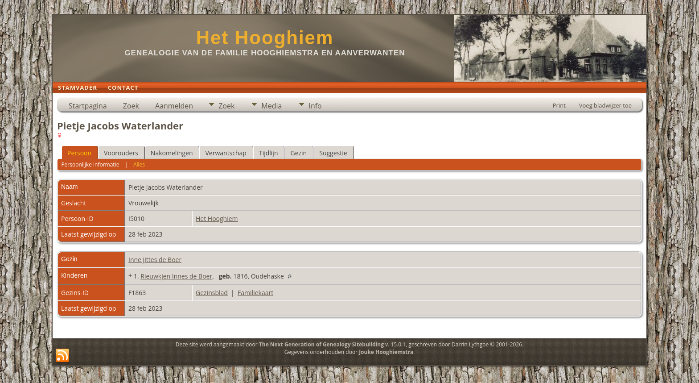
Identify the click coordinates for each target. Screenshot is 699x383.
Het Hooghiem (265, 37)
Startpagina (88, 106)
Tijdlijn (268, 153)
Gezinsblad (212, 292)
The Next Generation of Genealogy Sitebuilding (321, 344)
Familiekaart (255, 292)
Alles (139, 164)
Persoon (79, 153)
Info (314, 106)
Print (559, 105)
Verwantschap (225, 153)
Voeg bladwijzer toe (605, 105)
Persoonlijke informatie (90, 164)
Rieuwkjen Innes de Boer (176, 276)
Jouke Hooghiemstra (386, 352)
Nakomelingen (172, 153)
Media (271, 106)
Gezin (298, 153)
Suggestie (333, 153)
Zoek (131, 106)
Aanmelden (174, 106)
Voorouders (121, 153)
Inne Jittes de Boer (154, 259)
